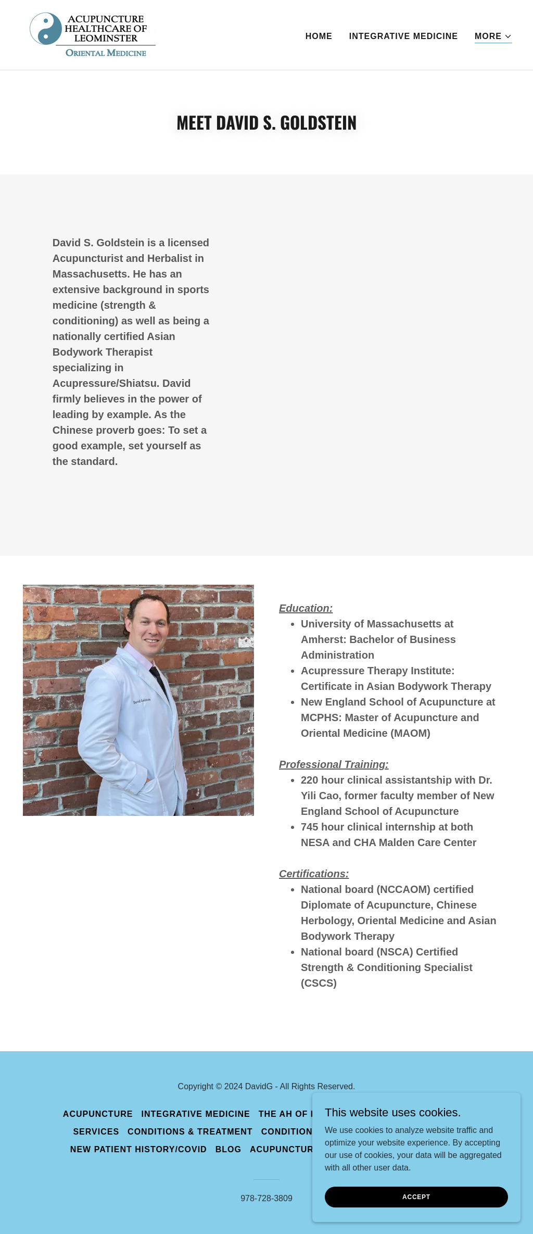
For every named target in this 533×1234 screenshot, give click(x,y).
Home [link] (319, 36)
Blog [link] (228, 1149)
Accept (416, 1196)
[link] (89, 34)
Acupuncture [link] (98, 1114)
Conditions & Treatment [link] (190, 1131)
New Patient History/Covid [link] (138, 1149)
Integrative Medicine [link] (403, 36)
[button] (493, 36)
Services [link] (96, 1131)
